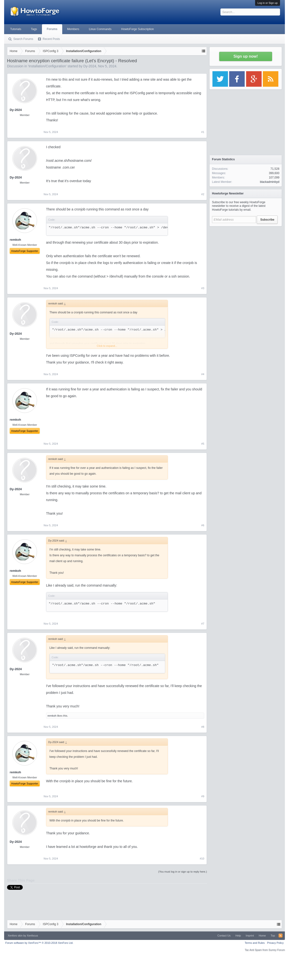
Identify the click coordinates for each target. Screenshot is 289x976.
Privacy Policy (275, 942)
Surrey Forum (277, 949)
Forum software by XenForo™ (39, 942)
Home (262, 935)
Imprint (250, 935)
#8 (202, 726)
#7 (202, 623)
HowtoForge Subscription (137, 29)
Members (73, 29)
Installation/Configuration (47, 66)
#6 (202, 525)
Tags (34, 29)
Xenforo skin (15, 935)
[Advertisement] (245, 259)
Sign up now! (246, 56)
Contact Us (223, 935)
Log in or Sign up (268, 2)
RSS (280, 935)
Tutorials (15, 29)
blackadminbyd (269, 182)
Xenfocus (32, 935)
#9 (202, 796)
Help (238, 935)
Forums (52, 29)
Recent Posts (51, 39)
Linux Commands (100, 29)
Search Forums (23, 39)
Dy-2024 (89, 66)
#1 (202, 132)
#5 (202, 443)
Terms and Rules (255, 942)
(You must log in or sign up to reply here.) (182, 871)
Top (273, 935)
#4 (202, 374)
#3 (202, 288)
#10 (202, 858)
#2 (202, 194)
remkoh (51, 715)
